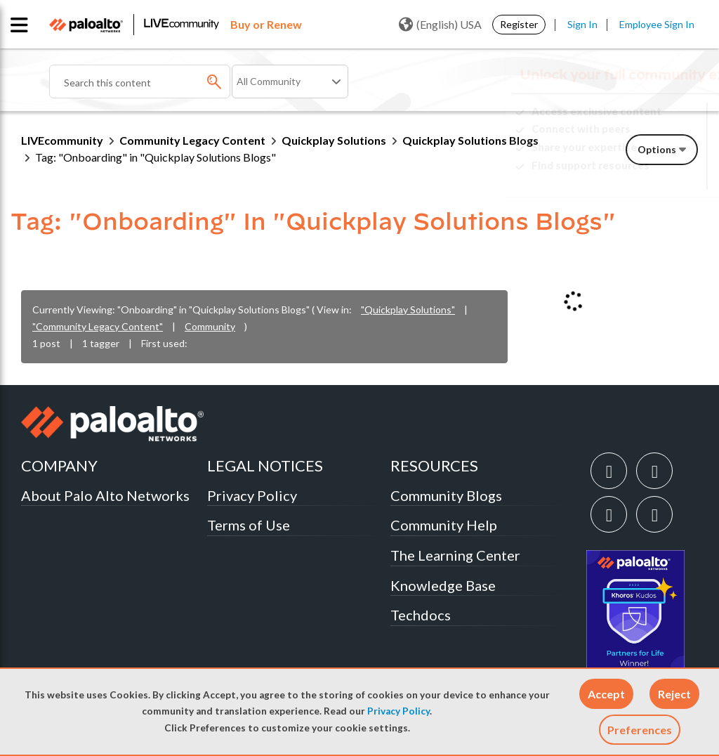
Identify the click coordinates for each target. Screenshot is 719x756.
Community (210, 326)
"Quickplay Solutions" (408, 309)
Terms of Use (248, 524)
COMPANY (59, 465)
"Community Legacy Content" (97, 326)
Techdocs (420, 614)
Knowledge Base (443, 585)
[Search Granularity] (290, 81)
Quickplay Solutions (334, 140)
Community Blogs (446, 495)
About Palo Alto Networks (105, 495)
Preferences (639, 729)
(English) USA (440, 25)
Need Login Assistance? (634, 176)
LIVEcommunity (62, 140)
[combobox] (139, 81)
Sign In (582, 24)
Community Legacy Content (192, 140)
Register (519, 24)
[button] (606, 694)
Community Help (443, 524)
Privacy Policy (398, 711)
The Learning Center (455, 555)
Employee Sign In (656, 24)
